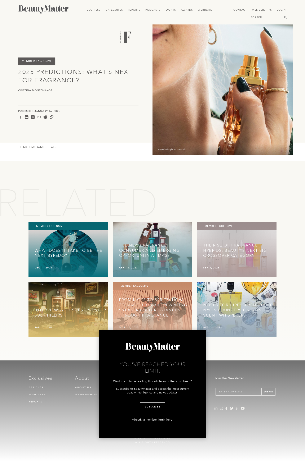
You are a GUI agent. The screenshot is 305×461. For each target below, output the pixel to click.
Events (170, 9)
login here (165, 420)
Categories (114, 9)
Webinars (205, 9)
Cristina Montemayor (35, 90)
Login (281, 9)
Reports (134, 9)
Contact (240, 9)
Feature (54, 147)
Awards (187, 9)
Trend (22, 147)
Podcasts (152, 9)
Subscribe (152, 406)
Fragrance (37, 147)
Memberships (262, 9)
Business (94, 9)
